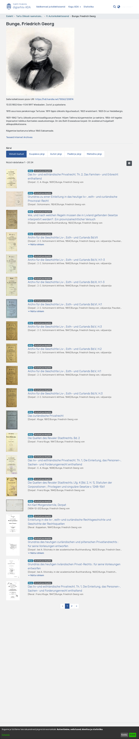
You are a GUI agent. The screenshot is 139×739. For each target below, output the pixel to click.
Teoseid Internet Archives (19, 137)
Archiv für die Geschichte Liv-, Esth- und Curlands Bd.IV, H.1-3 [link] (66, 259)
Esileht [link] (9, 16)
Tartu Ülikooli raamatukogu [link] (29, 16)
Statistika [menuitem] (89, 6)
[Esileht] (19, 7)
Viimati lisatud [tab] (16, 154)
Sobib (132, 735)
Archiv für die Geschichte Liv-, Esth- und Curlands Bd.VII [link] (63, 237)
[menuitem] (74, 7)
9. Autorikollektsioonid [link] (57, 16)
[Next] (76, 606)
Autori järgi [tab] (56, 154)
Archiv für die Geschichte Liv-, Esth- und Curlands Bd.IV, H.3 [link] (65, 393)
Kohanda (6, 735)
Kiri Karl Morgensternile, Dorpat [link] (47, 505)
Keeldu (124, 735)
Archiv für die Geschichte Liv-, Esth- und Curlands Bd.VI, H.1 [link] (65, 304)
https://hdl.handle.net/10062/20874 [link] (54, 99)
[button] (114, 6)
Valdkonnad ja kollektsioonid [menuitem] (50, 6)
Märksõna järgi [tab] (94, 154)
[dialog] (69, 733)
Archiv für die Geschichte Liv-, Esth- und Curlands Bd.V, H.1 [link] (64, 371)
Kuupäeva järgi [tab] (37, 154)
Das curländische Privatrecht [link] (46, 415)
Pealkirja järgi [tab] (74, 154)
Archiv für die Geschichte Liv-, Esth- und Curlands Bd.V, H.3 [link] (65, 326)
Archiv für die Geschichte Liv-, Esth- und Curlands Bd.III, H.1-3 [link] (66, 282)
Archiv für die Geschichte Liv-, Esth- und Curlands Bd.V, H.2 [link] (65, 349)
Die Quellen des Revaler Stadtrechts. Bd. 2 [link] (54, 438)
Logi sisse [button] (126, 6)
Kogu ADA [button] (73, 6)
